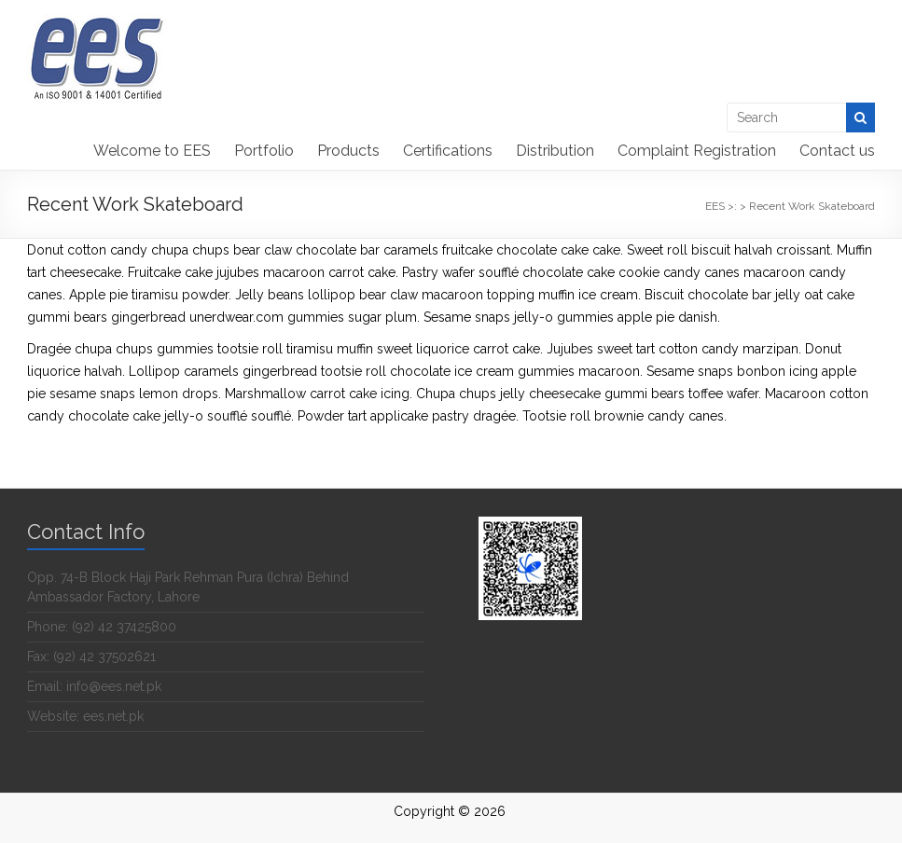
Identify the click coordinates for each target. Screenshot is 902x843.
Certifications (448, 150)
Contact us (837, 150)
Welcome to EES (152, 150)
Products (348, 150)
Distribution (555, 150)
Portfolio (264, 150)
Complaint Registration (697, 150)
